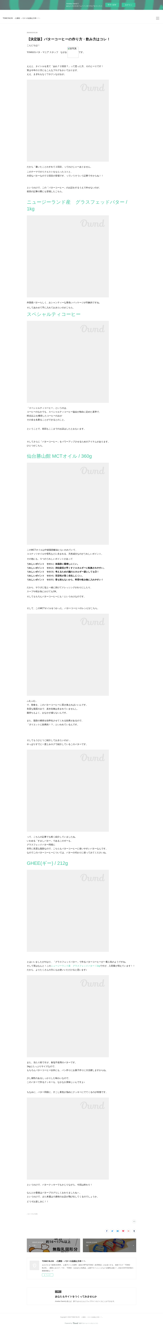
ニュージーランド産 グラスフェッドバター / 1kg (75, 966)
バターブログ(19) (32, 1214)
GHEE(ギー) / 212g (47, 863)
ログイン (128, 5)
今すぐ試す (112, 5)
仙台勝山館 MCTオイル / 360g (59, 456)
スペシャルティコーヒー (54, 314)
